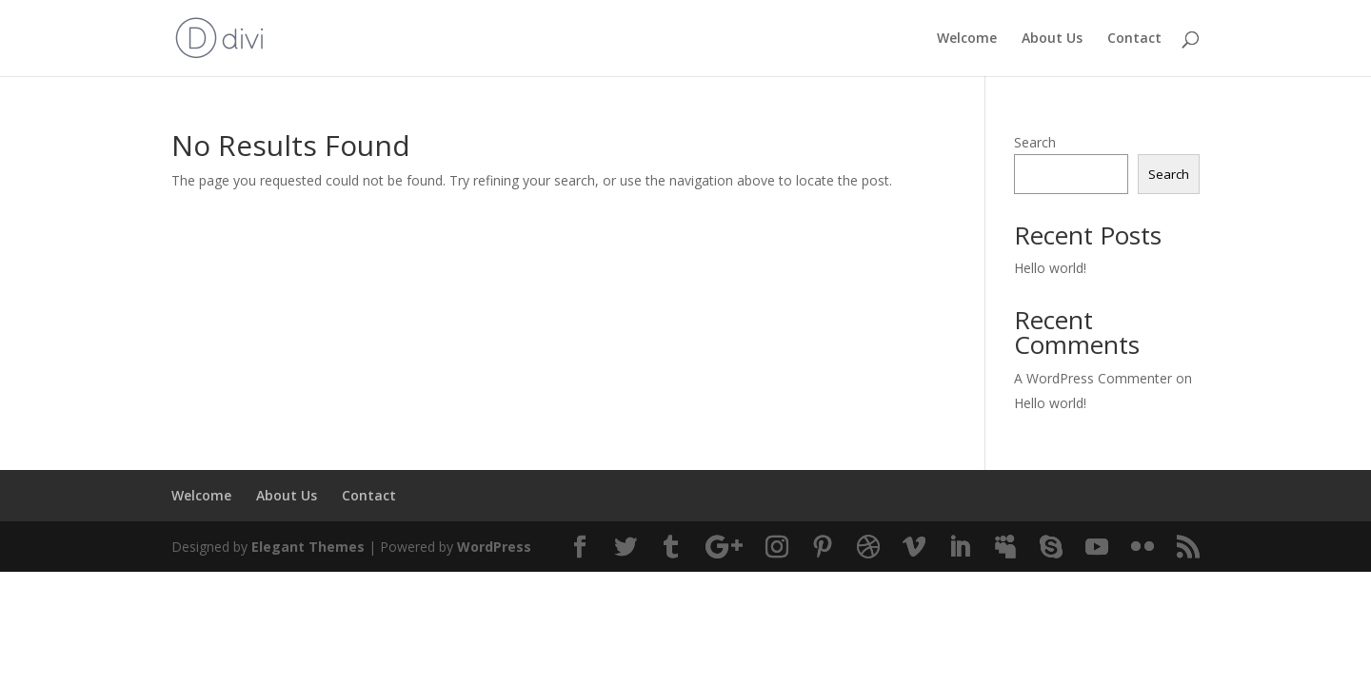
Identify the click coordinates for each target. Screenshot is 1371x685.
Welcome (967, 39)
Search (1035, 142)
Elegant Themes (308, 547)
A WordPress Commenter (1093, 378)
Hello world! (1050, 268)
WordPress (494, 547)
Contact (1134, 39)
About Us (1052, 39)
